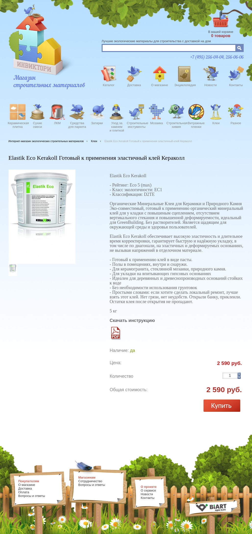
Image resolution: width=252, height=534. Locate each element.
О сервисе (148, 490)
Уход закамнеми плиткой (116, 126)
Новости (210, 85)
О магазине (159, 85)
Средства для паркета (77, 125)
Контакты (236, 85)
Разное (236, 123)
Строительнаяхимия (176, 125)
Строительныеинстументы (137, 125)
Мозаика (156, 123)
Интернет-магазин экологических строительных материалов (46, 141)
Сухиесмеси (37, 125)
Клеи (216, 123)
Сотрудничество (90, 481)
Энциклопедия (185, 85)
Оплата (23, 492)
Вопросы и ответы (31, 496)
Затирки (97, 123)
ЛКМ (57, 123)
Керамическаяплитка (18, 125)
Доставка (134, 85)
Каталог (108, 85)
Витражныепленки (196, 125)
